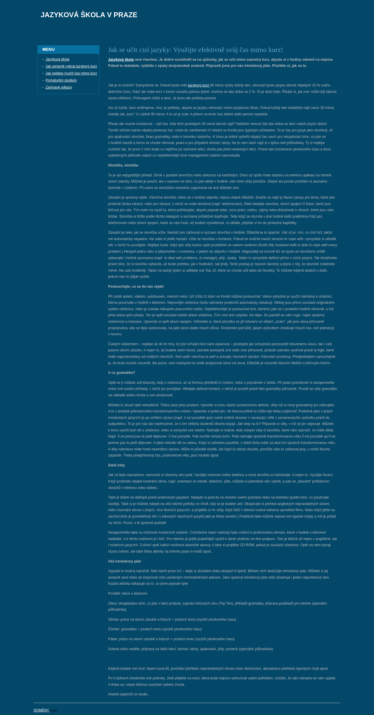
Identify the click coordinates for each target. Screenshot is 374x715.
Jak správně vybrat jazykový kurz (71, 66)
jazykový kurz (198, 85)
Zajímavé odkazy (59, 87)
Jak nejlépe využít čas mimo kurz (71, 73)
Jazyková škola (57, 59)
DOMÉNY (42, 710)
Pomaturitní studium (61, 80)
